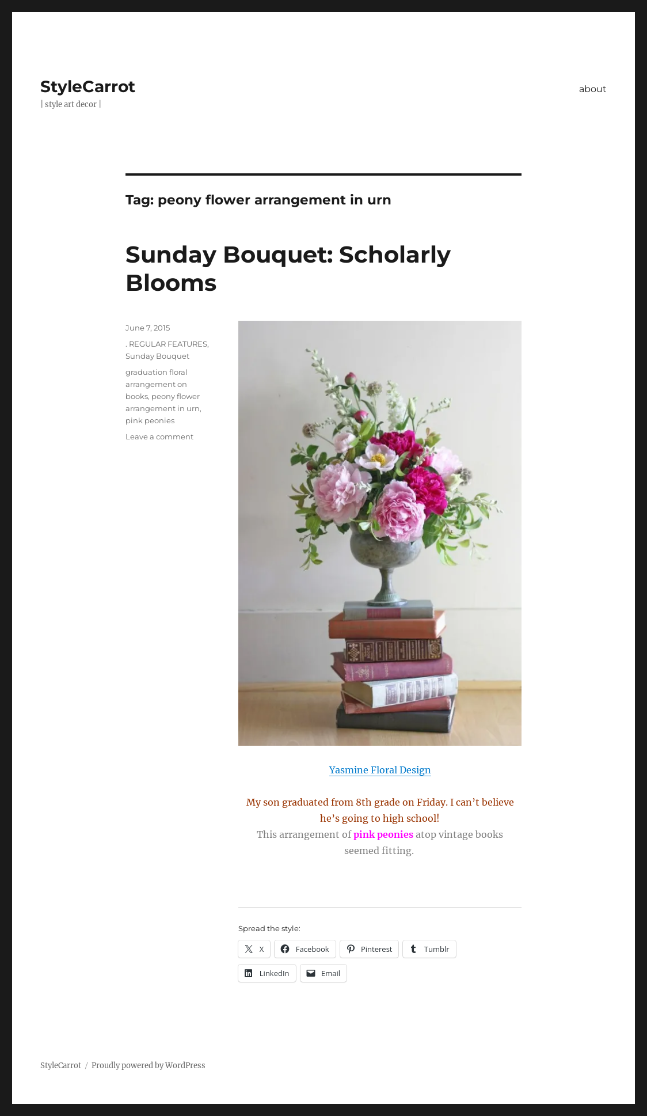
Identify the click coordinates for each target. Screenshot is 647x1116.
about (593, 88)
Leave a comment (159, 436)
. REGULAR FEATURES (166, 343)
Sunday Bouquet (157, 355)
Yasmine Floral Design (380, 770)
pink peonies (149, 420)
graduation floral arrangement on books (156, 384)
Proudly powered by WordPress (148, 1066)
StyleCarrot (87, 86)
